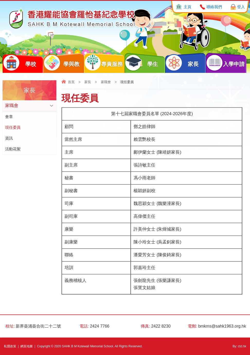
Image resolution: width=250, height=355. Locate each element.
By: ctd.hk (239, 346)
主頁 (187, 7)
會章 (9, 116)
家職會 (106, 82)
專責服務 (103, 62)
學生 (141, 62)
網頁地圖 (26, 346)
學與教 (61, 62)
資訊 (9, 138)
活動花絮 (13, 149)
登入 (241, 7)
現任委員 (13, 127)
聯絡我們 (214, 7)
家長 (182, 62)
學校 (19, 62)
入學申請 (225, 62)
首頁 (71, 82)
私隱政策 (10, 346)
